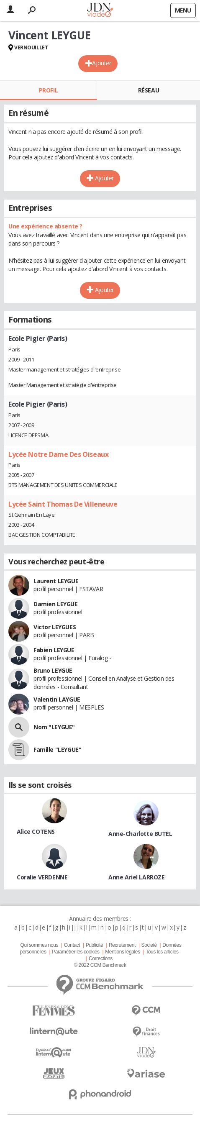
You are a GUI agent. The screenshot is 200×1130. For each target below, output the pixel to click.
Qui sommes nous (39, 945)
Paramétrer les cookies (75, 952)
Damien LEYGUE (55, 604)
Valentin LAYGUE (56, 699)
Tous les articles (162, 952)
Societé (149, 945)
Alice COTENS (36, 831)
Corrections (101, 958)
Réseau (148, 90)
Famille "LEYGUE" (57, 749)
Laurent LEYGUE (55, 581)
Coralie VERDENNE (42, 877)
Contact (72, 945)
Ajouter (101, 63)
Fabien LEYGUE (53, 650)
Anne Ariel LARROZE (136, 877)
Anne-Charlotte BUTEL (140, 834)
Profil (48, 90)
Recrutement (122, 945)
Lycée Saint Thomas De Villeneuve (63, 504)
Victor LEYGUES (54, 627)
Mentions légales (122, 952)
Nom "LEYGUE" (54, 727)
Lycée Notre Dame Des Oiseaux (58, 454)
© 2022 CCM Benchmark (100, 965)
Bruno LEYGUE (52, 670)
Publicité (94, 945)
